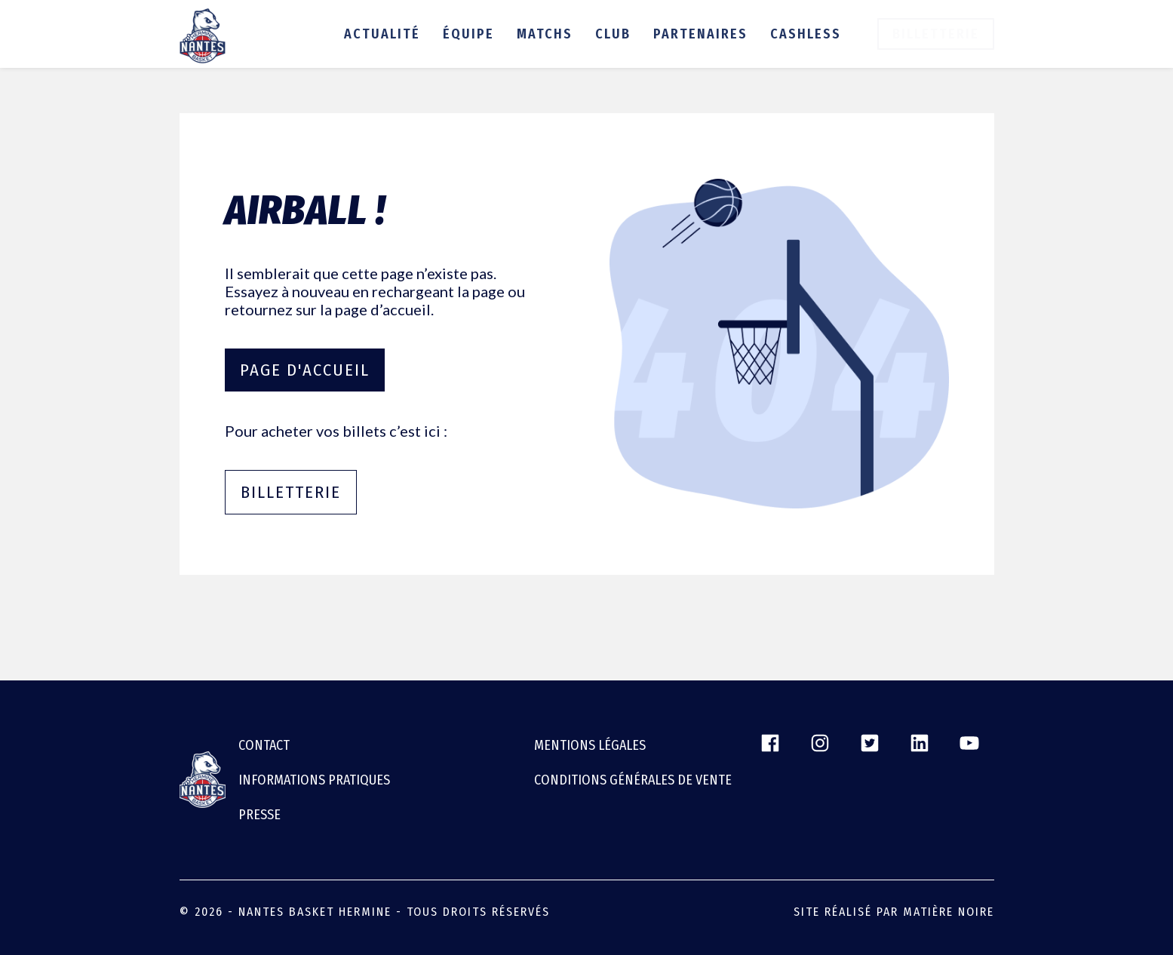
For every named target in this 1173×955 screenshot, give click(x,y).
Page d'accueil (305, 370)
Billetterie (935, 34)
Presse (259, 814)
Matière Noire (948, 911)
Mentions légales (590, 745)
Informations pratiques (314, 780)
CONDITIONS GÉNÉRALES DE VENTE (633, 780)
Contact (264, 745)
